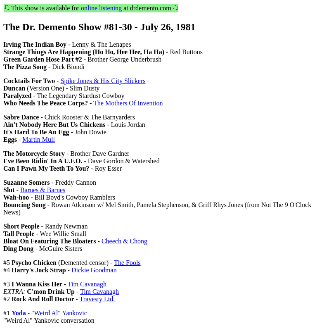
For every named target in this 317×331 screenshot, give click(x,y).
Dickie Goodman (94, 270)
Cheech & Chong (124, 241)
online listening (101, 8)
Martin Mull (38, 139)
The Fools (127, 262)
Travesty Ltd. (97, 298)
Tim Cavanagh (87, 284)
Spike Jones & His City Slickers (103, 80)
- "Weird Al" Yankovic (49, 313)
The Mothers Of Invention (128, 103)
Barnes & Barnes (42, 189)
